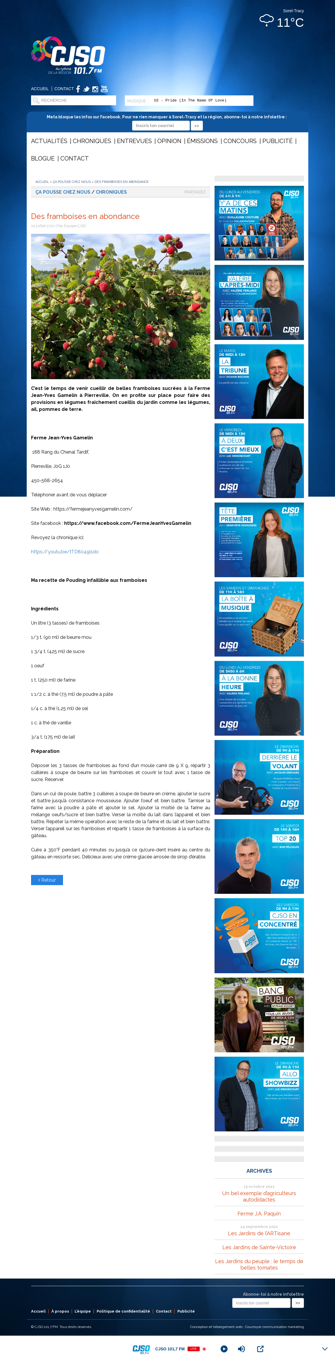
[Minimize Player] (324, 1349)
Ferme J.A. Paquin (259, 1214)
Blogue (43, 158)
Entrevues (134, 141)
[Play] (224, 1349)
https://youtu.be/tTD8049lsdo (65, 552)
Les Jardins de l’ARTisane (259, 1233)
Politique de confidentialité (123, 1311)
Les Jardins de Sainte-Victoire (259, 1247)
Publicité (277, 141)
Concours (240, 141)
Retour (47, 880)
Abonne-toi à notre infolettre (273, 1294)
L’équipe (83, 1311)
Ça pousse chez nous (72, 182)
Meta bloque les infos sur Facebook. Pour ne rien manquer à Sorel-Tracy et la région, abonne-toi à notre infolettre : (168, 121)
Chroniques (92, 141)
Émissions (202, 141)
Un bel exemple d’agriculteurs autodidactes (259, 1196)
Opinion (169, 141)
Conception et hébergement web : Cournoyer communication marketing (247, 1327)
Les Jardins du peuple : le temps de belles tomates (259, 1264)
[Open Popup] (260, 1349)
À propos (60, 1311)
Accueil (40, 88)
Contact (64, 88)
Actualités (49, 141)
